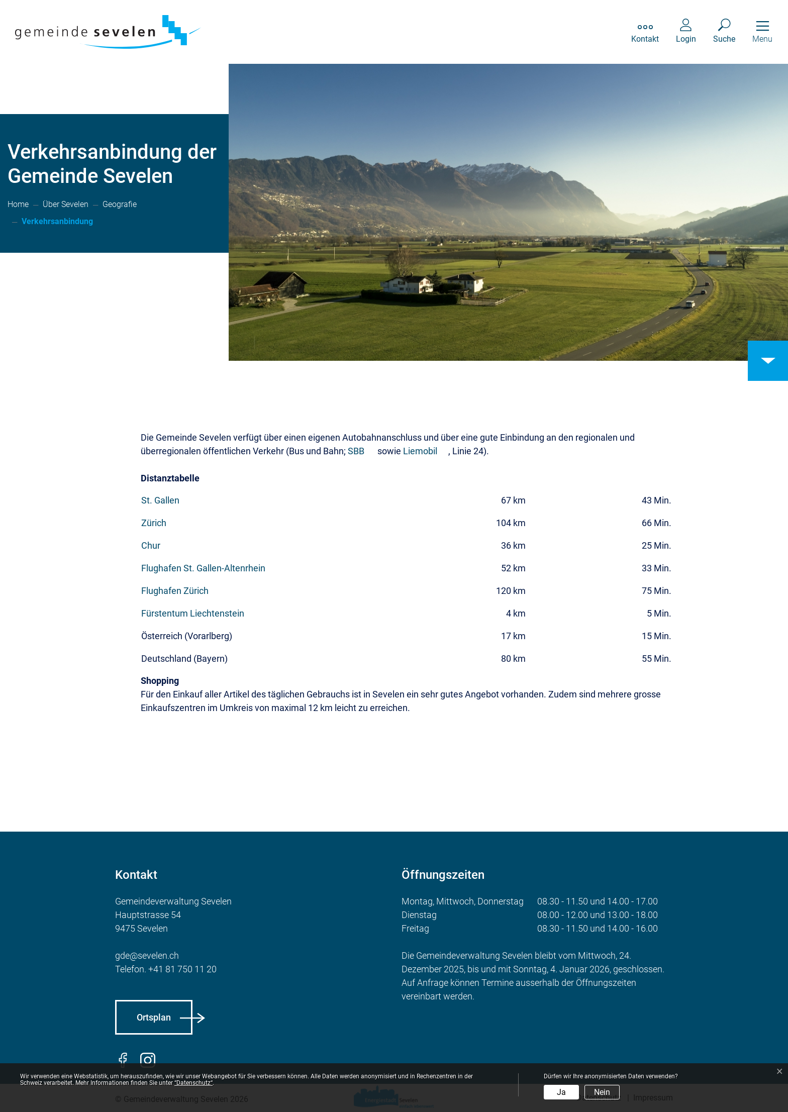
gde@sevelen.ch (147, 955)
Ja (561, 1092)
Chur (151, 545)
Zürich (153, 523)
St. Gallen (160, 500)
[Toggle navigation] (762, 32)
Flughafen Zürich (175, 590)
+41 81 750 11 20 (182, 969)
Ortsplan (154, 1017)
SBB (356, 451)
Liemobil (420, 451)
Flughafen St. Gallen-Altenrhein (203, 568)
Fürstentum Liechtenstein (193, 613)
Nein (602, 1092)
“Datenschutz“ (193, 1082)
